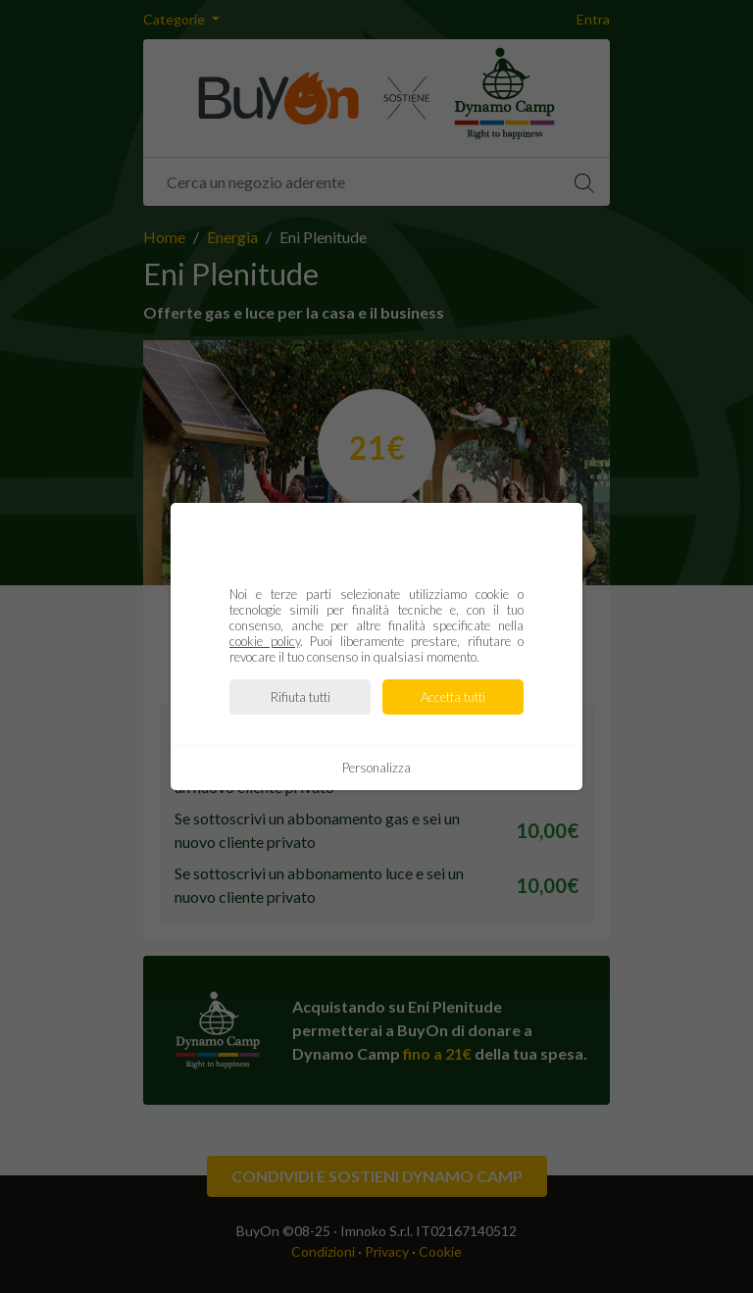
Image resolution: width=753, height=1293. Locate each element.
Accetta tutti (453, 697)
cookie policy (264, 641)
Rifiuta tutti (300, 697)
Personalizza (376, 767)
